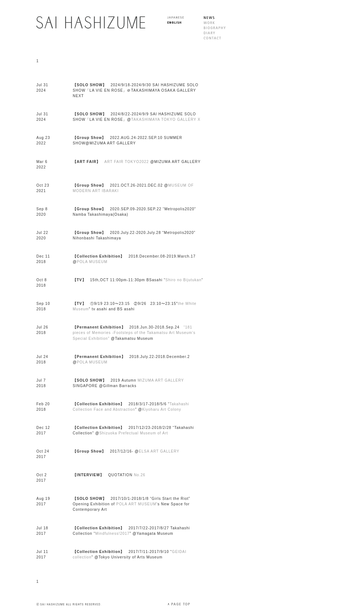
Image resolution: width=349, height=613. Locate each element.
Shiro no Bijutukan (183, 280)
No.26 (139, 475)
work (209, 22)
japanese (175, 17)
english (174, 22)
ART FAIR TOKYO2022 (126, 162)
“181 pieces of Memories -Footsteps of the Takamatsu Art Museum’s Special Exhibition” (134, 332)
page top (178, 604)
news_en (209, 17)
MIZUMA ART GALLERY (161, 380)
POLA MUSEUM (92, 262)
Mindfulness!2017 (112, 534)
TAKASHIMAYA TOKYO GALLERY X (166, 120)
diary (209, 33)
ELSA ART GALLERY (159, 451)
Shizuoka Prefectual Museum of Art (133, 433)
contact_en (212, 38)
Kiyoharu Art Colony (161, 409)
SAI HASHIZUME (90, 22)
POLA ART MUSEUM (136, 504)
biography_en (215, 28)
